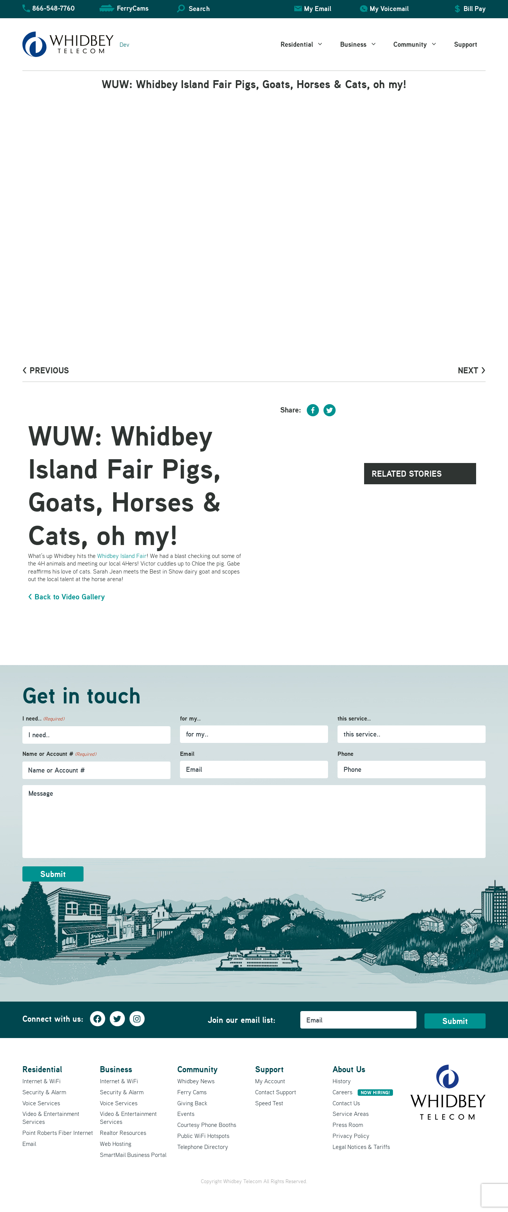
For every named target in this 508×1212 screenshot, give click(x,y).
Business (362, 44)
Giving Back (192, 1103)
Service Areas (351, 1113)
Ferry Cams (192, 1092)
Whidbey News (196, 1081)
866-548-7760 (53, 8)
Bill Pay (475, 8)
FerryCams (132, 8)
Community (419, 44)
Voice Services (41, 1103)
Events (185, 1113)
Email (187, 754)
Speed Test (269, 1103)
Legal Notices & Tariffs (361, 1146)
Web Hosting (115, 1143)
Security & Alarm (44, 1092)
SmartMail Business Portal (133, 1154)
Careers (363, 1092)
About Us (349, 1069)
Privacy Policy (351, 1135)
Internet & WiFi (41, 1081)
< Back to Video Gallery (66, 596)
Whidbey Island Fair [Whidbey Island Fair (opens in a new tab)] (122, 555)
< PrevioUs (45, 370)
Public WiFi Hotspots (203, 1135)
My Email (317, 8)
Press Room (348, 1124)
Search (199, 8)
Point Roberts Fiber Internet (57, 1132)
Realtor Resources (123, 1132)
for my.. (190, 718)
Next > (472, 370)
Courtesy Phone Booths (206, 1124)
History (342, 1081)
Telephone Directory (202, 1146)
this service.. (354, 718)
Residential (306, 44)
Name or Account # (59, 754)
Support (465, 44)
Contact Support (275, 1092)
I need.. (43, 718)
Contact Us (346, 1103)
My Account (270, 1081)
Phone (345, 754)
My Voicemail (389, 8)
